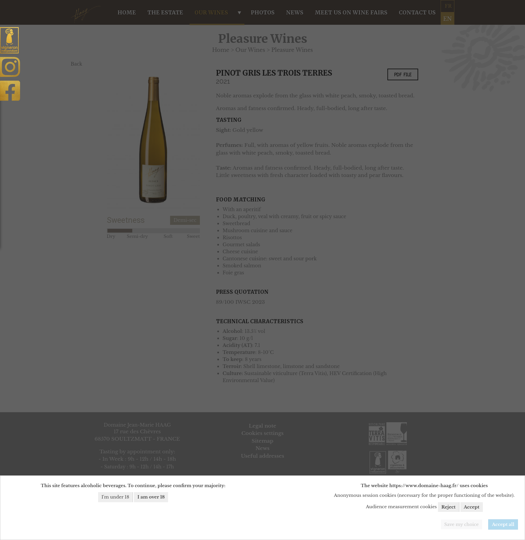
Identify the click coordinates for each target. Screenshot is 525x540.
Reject (448, 507)
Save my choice (461, 524)
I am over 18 (151, 497)
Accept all (503, 524)
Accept (471, 507)
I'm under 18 (115, 497)
